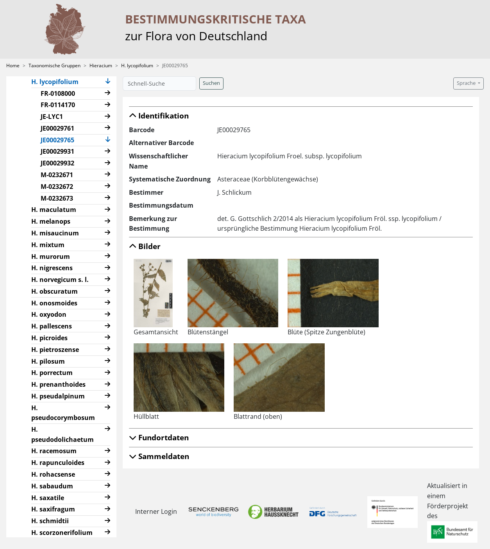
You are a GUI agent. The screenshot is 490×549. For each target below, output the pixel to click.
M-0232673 (57, 198)
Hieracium (100, 65)
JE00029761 (57, 128)
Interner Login (154, 511)
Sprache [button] (467, 83)
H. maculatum (53, 209)
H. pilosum (48, 361)
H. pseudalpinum (58, 396)
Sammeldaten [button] (159, 456)
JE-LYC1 (52, 116)
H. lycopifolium (137, 65)
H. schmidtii (50, 521)
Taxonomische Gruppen (54, 65)
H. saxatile (47, 497)
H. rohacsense (53, 474)
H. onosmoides (54, 303)
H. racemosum (54, 451)
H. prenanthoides (58, 384)
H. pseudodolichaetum (62, 434)
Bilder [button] (145, 246)
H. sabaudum (52, 486)
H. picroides (49, 338)
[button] (108, 82)
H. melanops (50, 221)
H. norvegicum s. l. (60, 279)
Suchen (211, 83)
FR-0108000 (58, 93)
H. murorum (50, 256)
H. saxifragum (53, 509)
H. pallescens (51, 326)
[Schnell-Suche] (159, 83)
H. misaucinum (55, 233)
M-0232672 (57, 186)
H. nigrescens (52, 268)
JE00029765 (60, 139)
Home (13, 65)
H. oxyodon (48, 314)
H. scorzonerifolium (62, 532)
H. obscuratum (54, 291)
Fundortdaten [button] (159, 437)
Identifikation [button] (159, 115)
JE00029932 (57, 163)
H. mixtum (47, 244)
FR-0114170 (58, 104)
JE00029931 (57, 151)
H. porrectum (52, 372)
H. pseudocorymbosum (63, 413)
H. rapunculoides (57, 462)
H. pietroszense (55, 349)
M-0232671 (57, 174)
